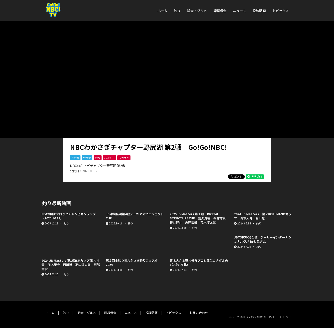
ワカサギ (124, 158)
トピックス (280, 10)
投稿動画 (259, 10)
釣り (177, 10)
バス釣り (109, 158)
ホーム (162, 10)
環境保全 (220, 10)
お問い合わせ (198, 312)
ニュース (239, 10)
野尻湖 (87, 158)
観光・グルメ (197, 10)
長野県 (75, 158)
